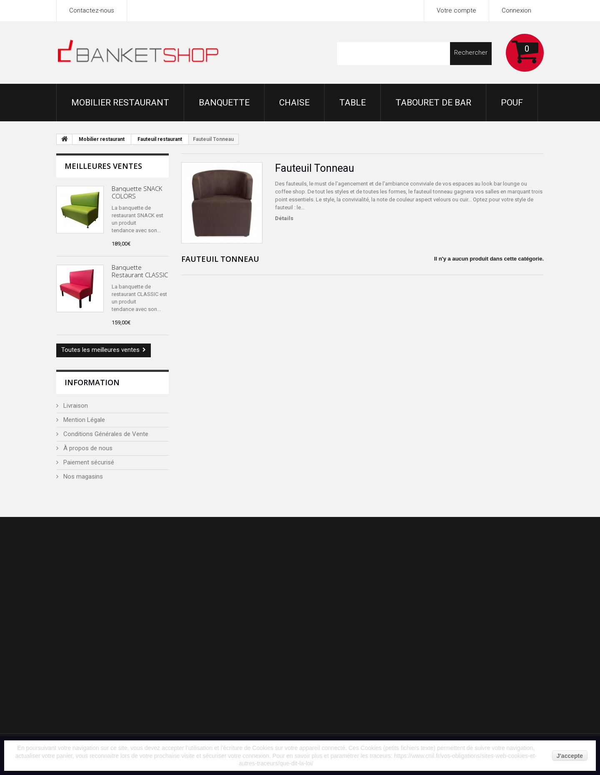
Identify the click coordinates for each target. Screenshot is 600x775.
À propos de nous (87, 448)
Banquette (224, 103)
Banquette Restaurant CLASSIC (140, 271)
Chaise (294, 103)
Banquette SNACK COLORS (137, 192)
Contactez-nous (91, 10)
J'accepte (570, 755)
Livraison (75, 405)
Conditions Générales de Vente (105, 434)
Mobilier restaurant (120, 103)
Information (92, 382)
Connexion (516, 10)
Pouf (512, 103)
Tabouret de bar (433, 103)
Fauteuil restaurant (160, 139)
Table (352, 103)
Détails (284, 218)
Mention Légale (83, 420)
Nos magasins (82, 476)
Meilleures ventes (103, 166)
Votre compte (456, 10)
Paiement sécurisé (88, 462)
